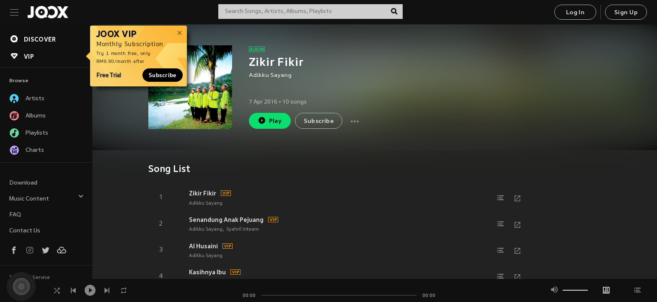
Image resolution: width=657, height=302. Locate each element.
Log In (575, 13)
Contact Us (24, 231)
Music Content (46, 197)
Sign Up (626, 13)
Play (270, 121)
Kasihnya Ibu (207, 272)
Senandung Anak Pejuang (226, 219)
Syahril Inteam (242, 229)
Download (23, 183)
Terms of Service (29, 278)
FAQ (15, 215)
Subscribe (162, 75)
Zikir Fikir (202, 193)
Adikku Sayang (270, 76)
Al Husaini (203, 246)
